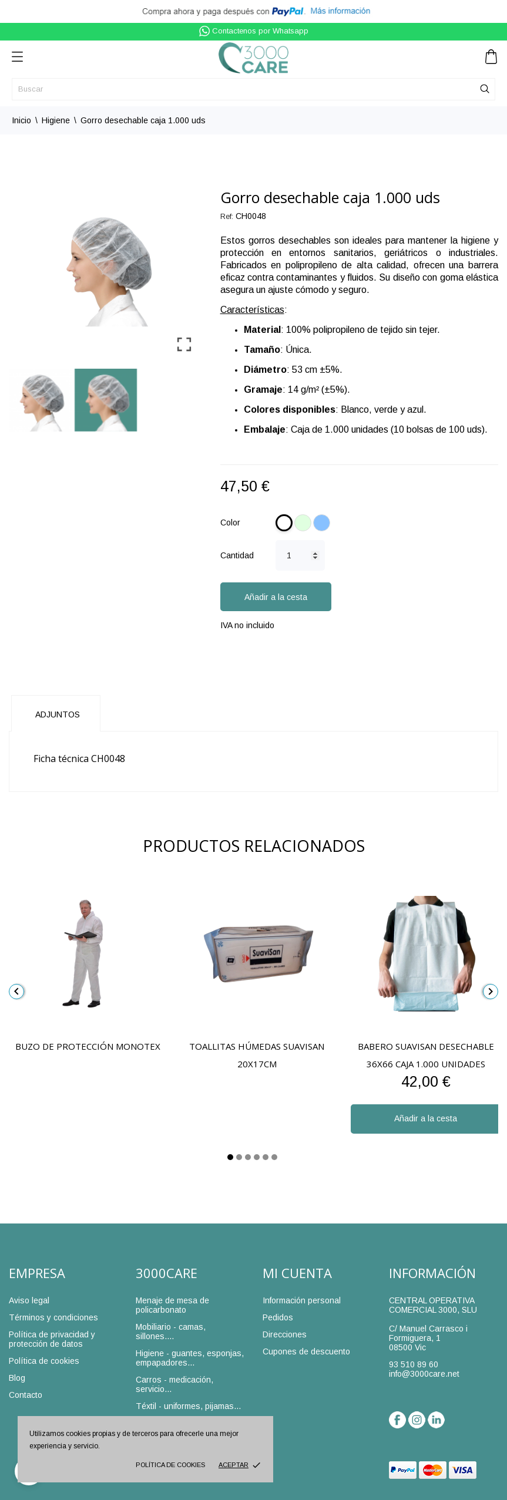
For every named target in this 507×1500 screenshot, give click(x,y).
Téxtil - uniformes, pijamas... (188, 1406)
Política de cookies (170, 1464)
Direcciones (285, 1334)
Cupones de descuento (306, 1351)
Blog (17, 1378)
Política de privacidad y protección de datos (52, 1339)
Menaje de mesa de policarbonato (172, 1305)
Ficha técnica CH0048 (79, 758)
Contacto (25, 1395)
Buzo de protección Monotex (87, 1046)
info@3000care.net (424, 1373)
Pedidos (278, 1317)
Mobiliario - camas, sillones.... (171, 1331)
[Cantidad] (300, 555)
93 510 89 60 (413, 1364)
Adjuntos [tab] (57, 714)
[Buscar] (253, 89)
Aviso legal (29, 1300)
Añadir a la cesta (275, 597)
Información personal (302, 1300)
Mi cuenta (297, 1273)
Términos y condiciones (53, 1317)
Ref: (226, 217)
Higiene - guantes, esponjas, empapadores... (190, 1358)
